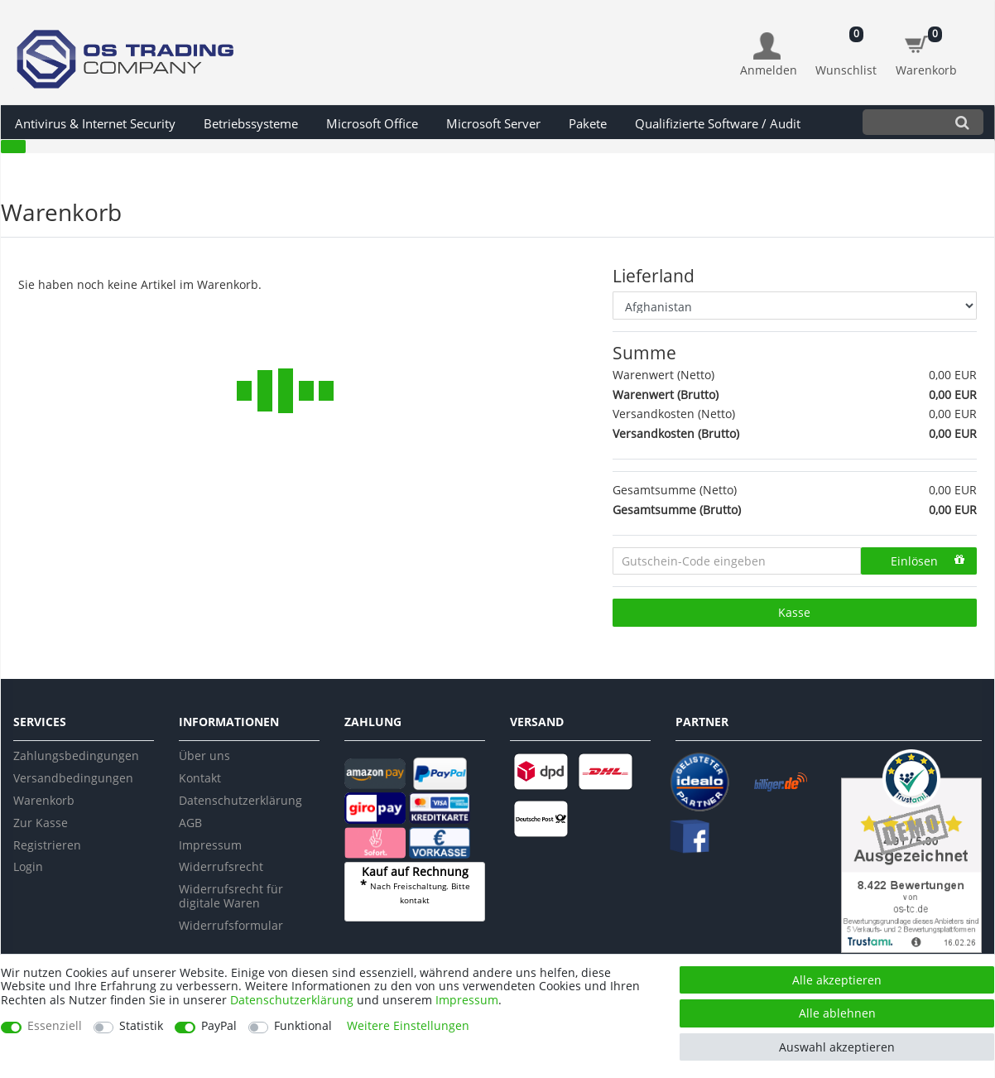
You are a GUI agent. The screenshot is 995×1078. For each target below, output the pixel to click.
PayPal (219, 1026)
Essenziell (54, 1026)
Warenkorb (44, 800)
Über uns (204, 755)
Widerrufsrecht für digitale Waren (231, 896)
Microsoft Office (372, 124)
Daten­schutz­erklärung (291, 1000)
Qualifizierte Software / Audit (717, 124)
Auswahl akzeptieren (837, 1047)
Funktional (303, 1026)
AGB (190, 822)
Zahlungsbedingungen (76, 755)
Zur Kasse (40, 822)
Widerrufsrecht (221, 866)
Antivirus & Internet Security (95, 124)
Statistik (141, 1026)
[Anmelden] (768, 55)
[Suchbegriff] (902, 122)
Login (28, 866)
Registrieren (47, 845)
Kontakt (200, 778)
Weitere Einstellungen (408, 1026)
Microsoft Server (493, 124)
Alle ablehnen (837, 1013)
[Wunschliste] (846, 45)
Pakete (588, 124)
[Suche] (962, 122)
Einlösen (928, 561)
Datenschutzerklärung (240, 800)
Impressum (210, 845)
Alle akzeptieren (837, 980)
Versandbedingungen (73, 778)
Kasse (794, 612)
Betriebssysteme (251, 124)
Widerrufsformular (231, 925)
